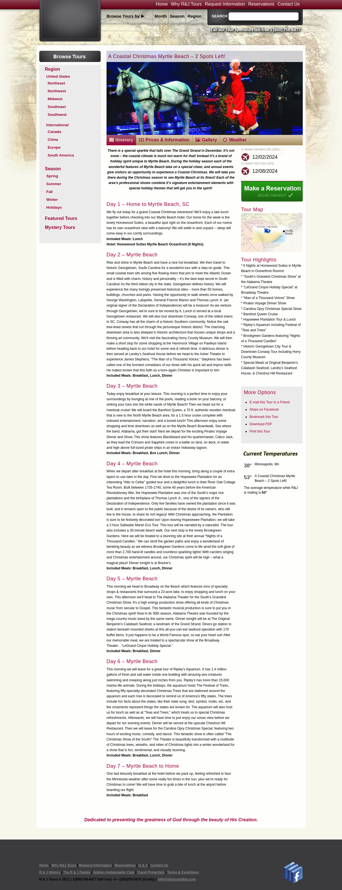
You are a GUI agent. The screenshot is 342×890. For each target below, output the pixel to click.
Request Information (225, 4)
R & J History (49, 872)
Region (195, 16)
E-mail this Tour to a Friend (269, 402)
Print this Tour (259, 431)
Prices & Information (167, 139)
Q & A (142, 865)
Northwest (57, 91)
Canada (54, 132)
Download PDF (260, 424)
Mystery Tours (60, 227)
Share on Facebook (264, 409)
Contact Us (289, 4)
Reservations (261, 4)
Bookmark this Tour (263, 417)
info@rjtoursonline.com (177, 879)
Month (160, 16)
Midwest (55, 99)
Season (177, 16)
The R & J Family (76, 872)
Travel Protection (150, 872)
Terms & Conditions (183, 872)
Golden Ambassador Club (113, 872)
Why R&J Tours (186, 4)
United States (58, 76)
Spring (52, 176)
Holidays (54, 207)
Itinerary (124, 139)
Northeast (56, 83)
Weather (238, 139)
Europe (54, 147)
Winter (52, 199)
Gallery (209, 139)
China (53, 139)
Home (162, 4)
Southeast (57, 107)
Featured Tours (61, 218)
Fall (49, 192)
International (57, 125)
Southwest (57, 114)
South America (61, 155)
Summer (53, 184)
